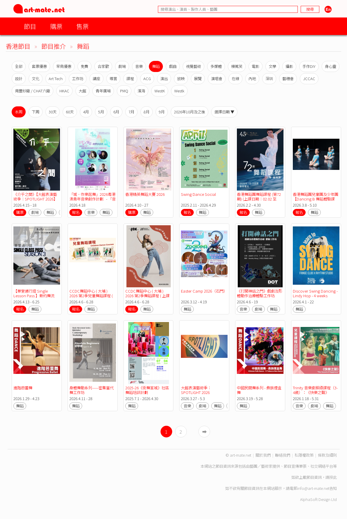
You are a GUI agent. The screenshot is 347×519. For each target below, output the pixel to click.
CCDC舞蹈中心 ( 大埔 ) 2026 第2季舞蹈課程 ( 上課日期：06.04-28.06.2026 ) (147, 295)
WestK (159, 91)
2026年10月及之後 (189, 112)
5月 (101, 112)
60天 (70, 112)
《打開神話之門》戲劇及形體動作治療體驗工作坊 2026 (259, 295)
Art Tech (56, 78)
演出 (164, 78)
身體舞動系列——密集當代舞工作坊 (91, 390)
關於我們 (263, 455)
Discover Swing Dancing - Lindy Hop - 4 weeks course (316, 295)
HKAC (64, 91)
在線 (235, 78)
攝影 (289, 66)
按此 (333, 477)
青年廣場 (103, 91)
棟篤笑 (236, 66)
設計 (18, 78)
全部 (18, 66)
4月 (86, 112)
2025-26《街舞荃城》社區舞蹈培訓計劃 (147, 390)
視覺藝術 (193, 66)
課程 (130, 78)
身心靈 (330, 66)
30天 (53, 112)
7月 (131, 112)
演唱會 (216, 78)
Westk (179, 91)
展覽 (198, 78)
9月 (162, 112)
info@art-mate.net (313, 488)
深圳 (269, 78)
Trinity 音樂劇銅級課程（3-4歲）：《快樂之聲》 (315, 390)
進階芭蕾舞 (22, 387)
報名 (76, 212)
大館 (82, 91)
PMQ (124, 91)
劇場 (122, 66)
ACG (147, 78)
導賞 (113, 78)
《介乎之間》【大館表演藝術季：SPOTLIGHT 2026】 (35, 196)
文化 (35, 78)
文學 (272, 66)
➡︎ (204, 431)
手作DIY (309, 66)
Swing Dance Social (198, 194)
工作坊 (77, 78)
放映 (181, 78)
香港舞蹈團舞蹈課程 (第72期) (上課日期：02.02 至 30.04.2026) (259, 198)
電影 (255, 66)
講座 (96, 78)
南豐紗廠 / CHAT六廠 (32, 91)
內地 (252, 78)
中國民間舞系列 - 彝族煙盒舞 (259, 390)
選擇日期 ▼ (224, 112)
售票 (82, 26)
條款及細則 (327, 455)
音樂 (139, 66)
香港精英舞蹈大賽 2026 (145, 194)
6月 (116, 112)
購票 (56, 26)
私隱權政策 (304, 455)
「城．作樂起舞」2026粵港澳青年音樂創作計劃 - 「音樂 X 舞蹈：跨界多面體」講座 (92, 201)
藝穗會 (288, 78)
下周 (35, 112)
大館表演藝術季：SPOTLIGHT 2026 (196, 390)
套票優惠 (39, 66)
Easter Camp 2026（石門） (204, 291)
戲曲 (173, 66)
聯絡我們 (282, 455)
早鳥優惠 (63, 66)
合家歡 (103, 66)
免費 (84, 66)
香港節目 (18, 45)
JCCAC (309, 78)
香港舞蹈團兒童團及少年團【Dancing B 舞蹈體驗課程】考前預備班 (315, 198)
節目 (30, 26)
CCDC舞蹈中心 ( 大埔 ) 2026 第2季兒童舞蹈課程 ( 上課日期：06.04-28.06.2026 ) (91, 298)
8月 (146, 112)
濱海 (141, 91)
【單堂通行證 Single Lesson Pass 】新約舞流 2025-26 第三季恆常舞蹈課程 (35, 298)
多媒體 (216, 66)
